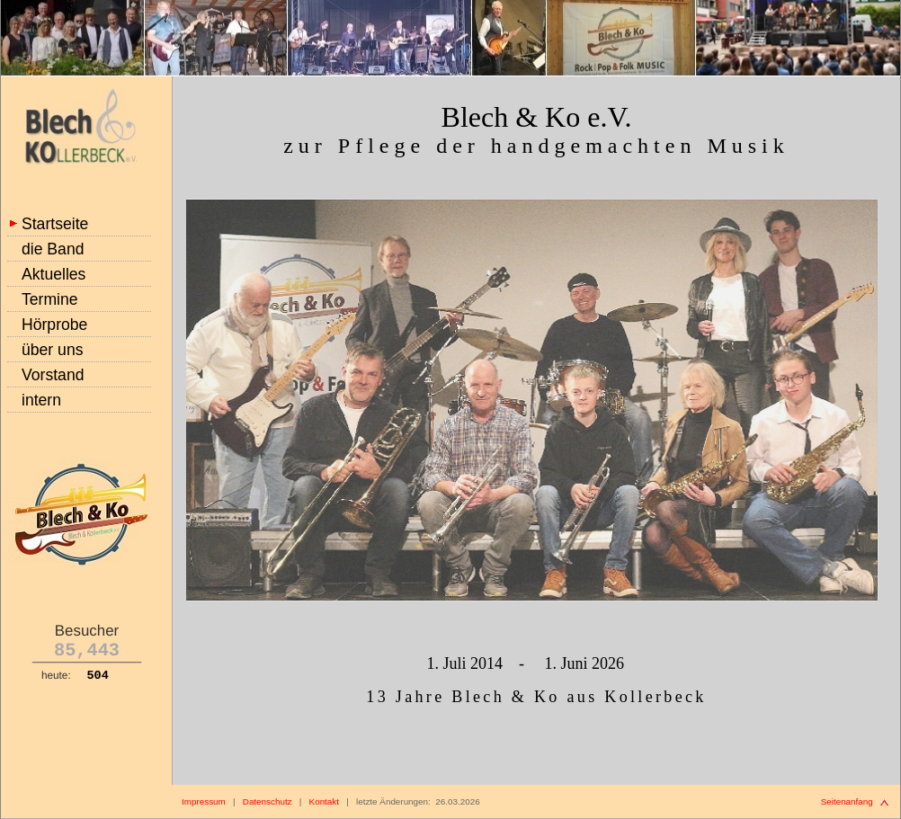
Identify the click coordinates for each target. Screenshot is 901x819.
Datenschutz (267, 801)
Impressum (204, 801)
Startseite (55, 224)
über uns (52, 350)
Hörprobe (54, 325)
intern (41, 400)
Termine (50, 299)
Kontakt (324, 801)
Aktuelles (53, 274)
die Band (53, 249)
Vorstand (53, 375)
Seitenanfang (847, 801)
